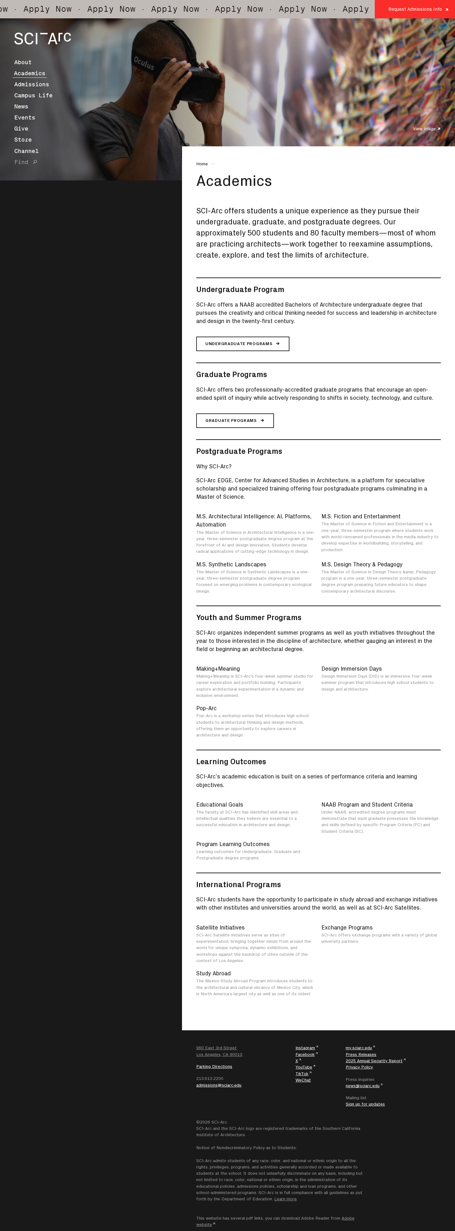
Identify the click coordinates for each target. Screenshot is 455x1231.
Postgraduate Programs (239, 451)
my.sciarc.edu (359, 1047)
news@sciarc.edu (362, 1085)
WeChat (303, 1079)
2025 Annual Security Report (374, 1060)
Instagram (305, 1047)
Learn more (285, 1198)
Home (202, 163)
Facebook (305, 1054)
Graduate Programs (231, 374)
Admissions (31, 84)
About (23, 62)
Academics (29, 73)
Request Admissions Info (415, 9)
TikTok (301, 1073)
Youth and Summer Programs (248, 617)
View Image (424, 128)
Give (21, 128)
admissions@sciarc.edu (218, 1085)
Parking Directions (214, 1066)
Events (24, 117)
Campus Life (33, 95)
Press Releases (361, 1054)
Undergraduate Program (240, 289)
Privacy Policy (359, 1067)
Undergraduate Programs (238, 343)
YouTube (303, 1067)
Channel (26, 151)
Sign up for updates (365, 1103)
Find (21, 162)
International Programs (238, 884)
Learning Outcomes (231, 761)
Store (23, 139)
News (21, 106)
